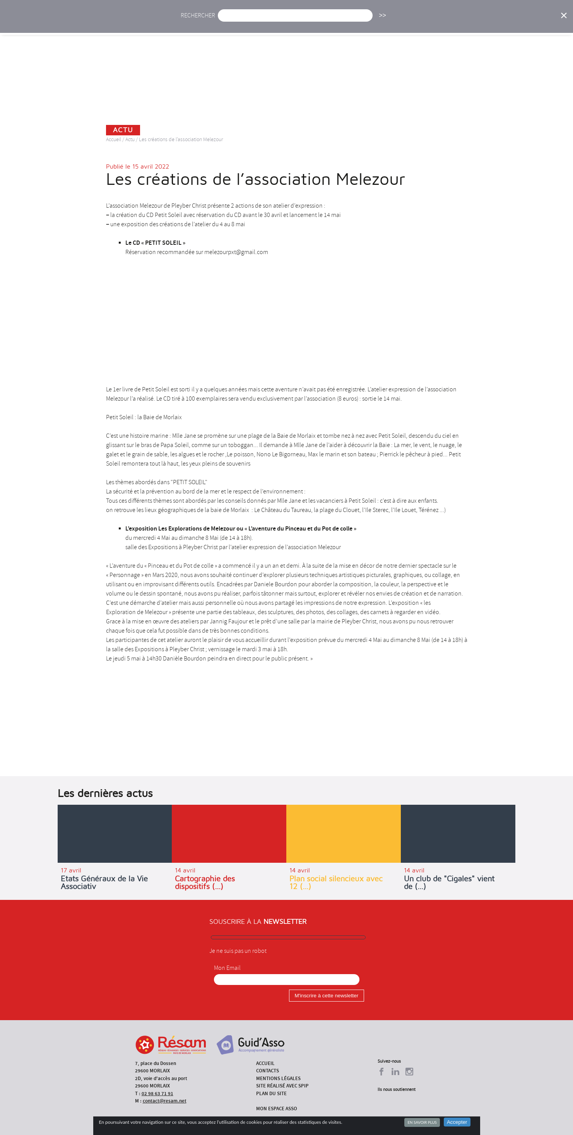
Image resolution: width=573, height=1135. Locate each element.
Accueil (197, 22)
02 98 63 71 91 (157, 1093)
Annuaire (441, 22)
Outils (479, 22)
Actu (229, 22)
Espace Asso (520, 22)
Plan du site (271, 1093)
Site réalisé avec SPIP (282, 1085)
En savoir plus (421, 1122)
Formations (397, 22)
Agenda (262, 22)
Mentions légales (278, 1078)
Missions (352, 22)
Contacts (267, 1070)
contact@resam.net (164, 1100)
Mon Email (227, 968)
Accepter (457, 1122)
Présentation (306, 22)
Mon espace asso (276, 1108)
